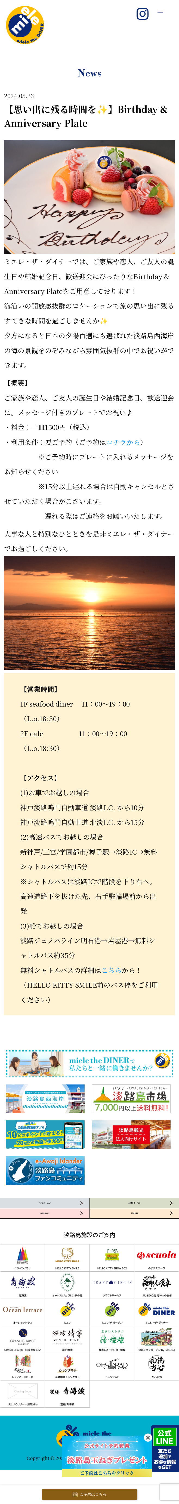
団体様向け (44, 1238)
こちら (111, 970)
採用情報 (134, 1238)
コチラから (123, 442)
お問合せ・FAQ (134, 1211)
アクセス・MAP (45, 1211)
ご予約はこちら (89, 1494)
